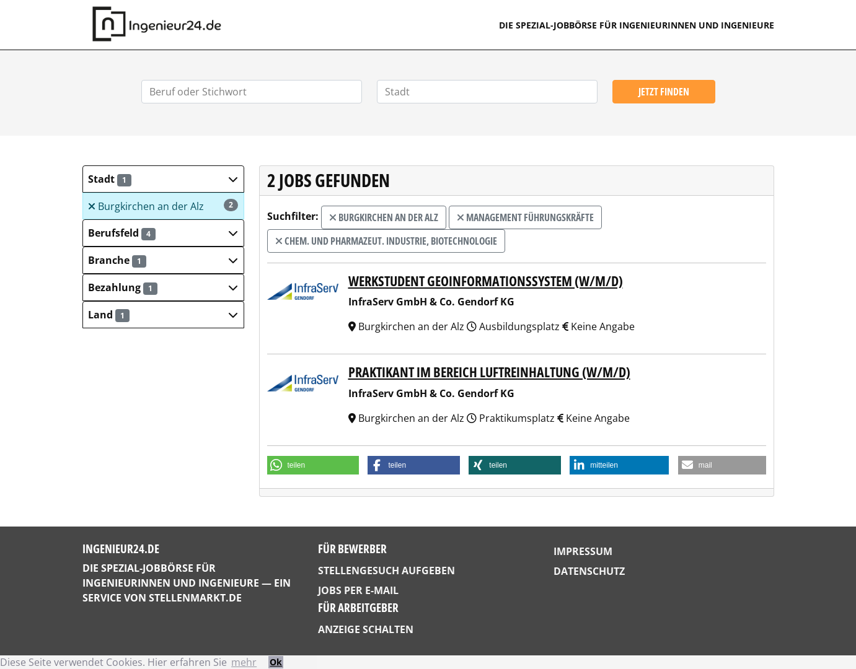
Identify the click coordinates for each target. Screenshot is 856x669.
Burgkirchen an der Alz (162, 206)
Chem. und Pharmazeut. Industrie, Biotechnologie (386, 241)
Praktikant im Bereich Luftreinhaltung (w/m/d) (489, 372)
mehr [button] (244, 662)
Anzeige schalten (365, 629)
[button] (163, 179)
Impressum (583, 551)
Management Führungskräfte (525, 217)
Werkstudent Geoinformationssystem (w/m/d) (485, 281)
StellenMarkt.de (195, 598)
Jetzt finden (663, 91)
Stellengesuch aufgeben (386, 570)
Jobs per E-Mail (358, 590)
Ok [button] (276, 662)
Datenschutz (589, 571)
